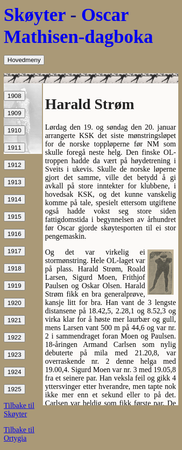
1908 (14, 95)
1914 (14, 199)
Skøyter (35, 14)
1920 (14, 302)
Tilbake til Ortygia (19, 434)
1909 (14, 113)
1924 (14, 371)
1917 (14, 251)
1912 (14, 164)
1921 (14, 320)
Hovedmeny (24, 59)
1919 (14, 285)
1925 (14, 389)
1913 (14, 182)
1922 (14, 337)
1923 (14, 354)
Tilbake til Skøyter (19, 410)
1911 (14, 147)
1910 (14, 130)
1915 (14, 216)
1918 (14, 268)
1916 (14, 233)
